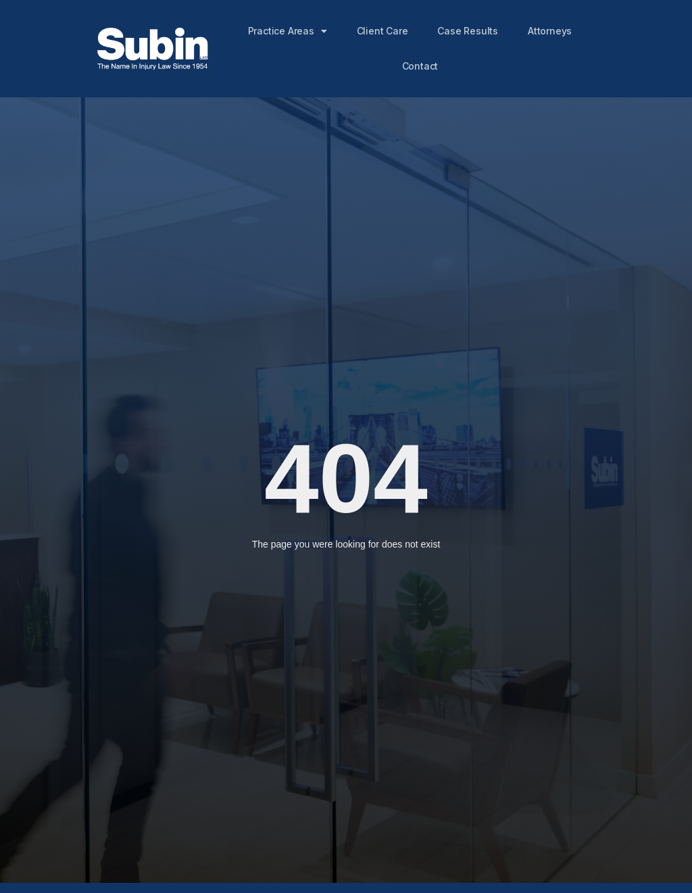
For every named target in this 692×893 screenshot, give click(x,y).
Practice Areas (287, 31)
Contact (420, 66)
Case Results (468, 31)
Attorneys (550, 31)
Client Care (382, 31)
